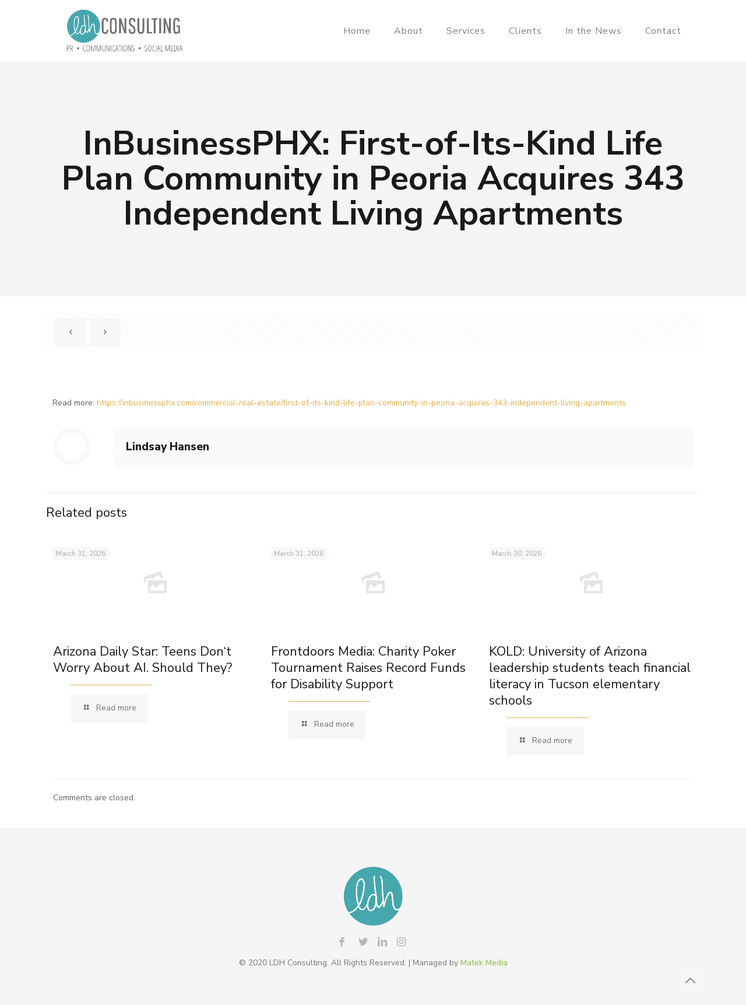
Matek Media (484, 962)
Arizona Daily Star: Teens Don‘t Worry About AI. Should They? (142, 660)
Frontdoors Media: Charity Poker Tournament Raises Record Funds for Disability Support (368, 668)
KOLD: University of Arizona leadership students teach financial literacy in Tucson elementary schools (590, 676)
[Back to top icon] (690, 981)
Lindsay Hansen (167, 446)
